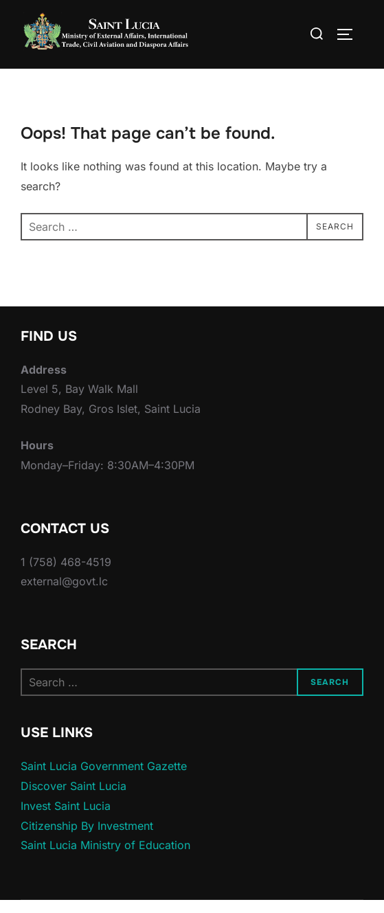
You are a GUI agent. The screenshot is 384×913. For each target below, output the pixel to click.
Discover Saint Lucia (73, 797)
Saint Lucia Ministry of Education (105, 857)
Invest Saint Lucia (66, 817)
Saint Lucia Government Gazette (104, 778)
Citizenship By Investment (87, 837)
